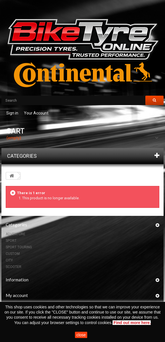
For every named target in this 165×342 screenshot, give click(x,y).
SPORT (11, 241)
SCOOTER (13, 267)
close (81, 335)
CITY (9, 260)
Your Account (36, 113)
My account (17, 295)
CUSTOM (13, 254)
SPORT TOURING (19, 247)
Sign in (12, 113)
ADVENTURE (15, 234)
